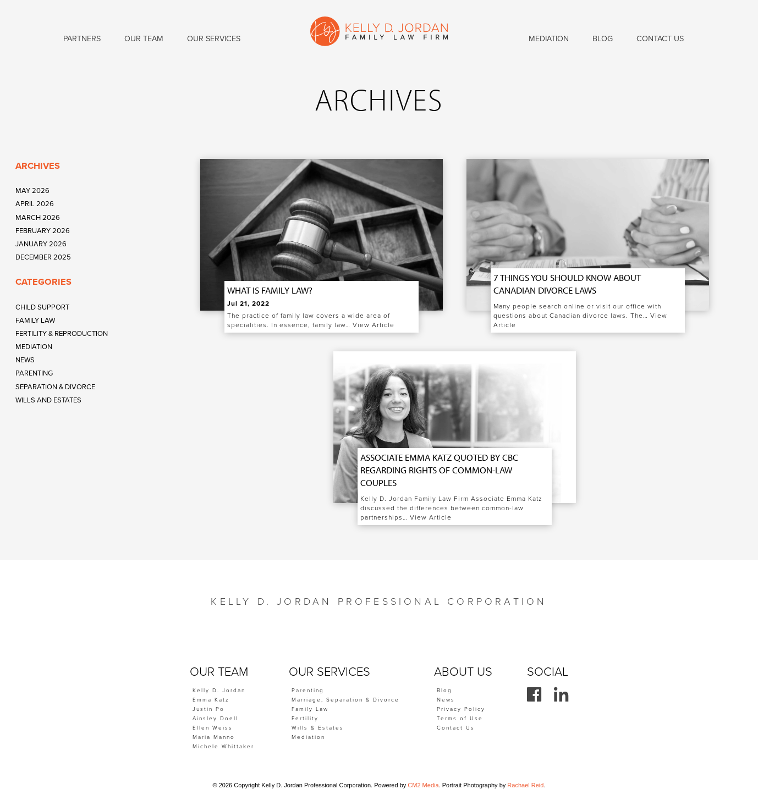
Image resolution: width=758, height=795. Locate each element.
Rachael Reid (525, 785)
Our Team (143, 38)
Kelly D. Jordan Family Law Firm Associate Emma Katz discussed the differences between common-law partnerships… (451, 508)
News (25, 360)
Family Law (35, 320)
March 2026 (37, 217)
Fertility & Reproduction (61, 333)
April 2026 (34, 204)
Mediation (33, 347)
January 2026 (41, 244)
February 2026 (42, 231)
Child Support (42, 307)
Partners (82, 38)
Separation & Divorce (55, 387)
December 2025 (43, 257)
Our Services (213, 38)
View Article (373, 325)
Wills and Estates (48, 400)
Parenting (34, 373)
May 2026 (32, 190)
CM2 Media (423, 785)
